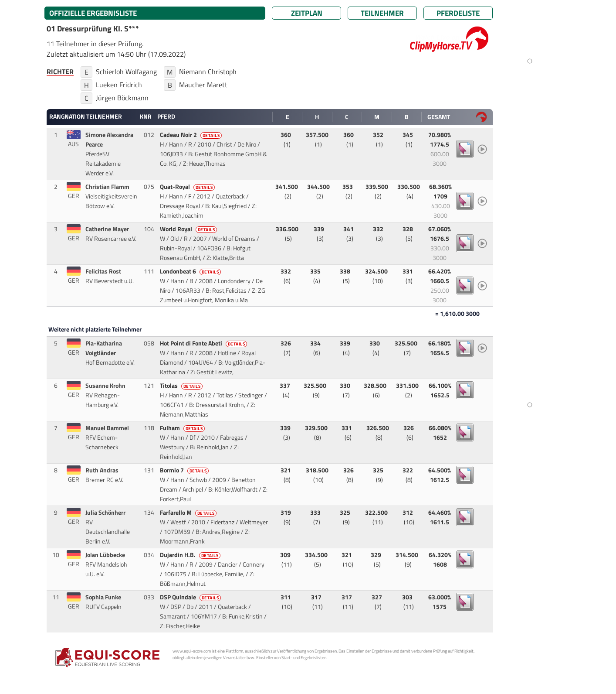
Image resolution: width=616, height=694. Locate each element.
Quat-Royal (188, 186)
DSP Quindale (191, 597)
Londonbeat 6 (191, 271)
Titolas (182, 385)
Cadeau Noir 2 (191, 135)
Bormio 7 (185, 470)
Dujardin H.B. (191, 555)
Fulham (183, 428)
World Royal (189, 229)
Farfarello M (189, 512)
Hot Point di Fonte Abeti (204, 343)
